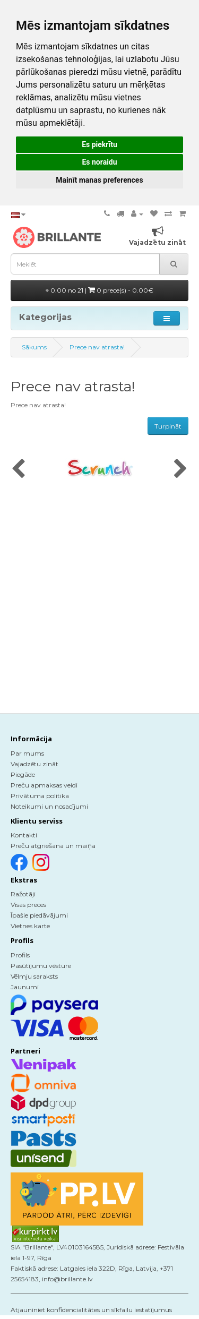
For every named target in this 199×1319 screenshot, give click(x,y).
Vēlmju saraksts (34, 976)
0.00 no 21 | (99, 290)
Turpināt (167, 426)
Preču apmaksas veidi (44, 785)
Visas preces (28, 905)
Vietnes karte (30, 926)
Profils (20, 955)
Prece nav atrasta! (97, 347)
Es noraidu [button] (99, 162)
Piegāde (23, 774)
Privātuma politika (40, 796)
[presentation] (18, 469)
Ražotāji (23, 894)
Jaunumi (25, 987)
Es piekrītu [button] (99, 144)
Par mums (27, 753)
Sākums (34, 347)
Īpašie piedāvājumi (39, 915)
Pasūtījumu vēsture (41, 966)
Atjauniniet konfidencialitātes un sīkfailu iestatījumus (91, 1310)
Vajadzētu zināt (34, 764)
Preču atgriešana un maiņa (53, 846)
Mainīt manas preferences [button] (99, 180)
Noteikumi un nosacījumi (49, 806)
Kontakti (24, 835)
